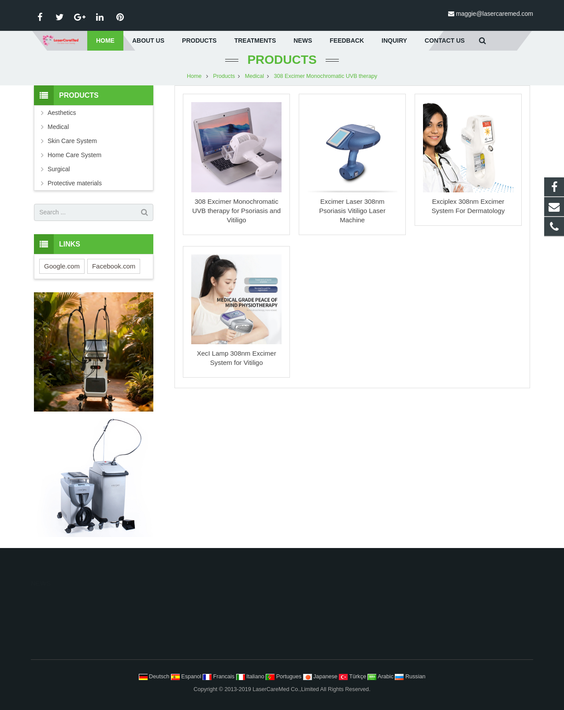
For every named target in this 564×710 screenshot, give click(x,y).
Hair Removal (310, 600)
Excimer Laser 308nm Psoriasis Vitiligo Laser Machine (352, 212)
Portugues (284, 676)
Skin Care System (72, 142)
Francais (219, 676)
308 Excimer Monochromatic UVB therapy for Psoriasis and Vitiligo (236, 212)
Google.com (62, 268)
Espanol (187, 676)
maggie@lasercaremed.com (494, 13)
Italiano (251, 676)
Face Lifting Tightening (321, 614)
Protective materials (75, 184)
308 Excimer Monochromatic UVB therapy (325, 78)
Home (194, 78)
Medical (254, 78)
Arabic (381, 676)
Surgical (59, 170)
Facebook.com (113, 268)
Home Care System (74, 156)
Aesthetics (62, 114)
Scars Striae (308, 655)
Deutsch (155, 676)
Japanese (321, 676)
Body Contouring (314, 628)
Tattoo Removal (312, 641)
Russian (410, 676)
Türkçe (353, 676)
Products (281, 61)
